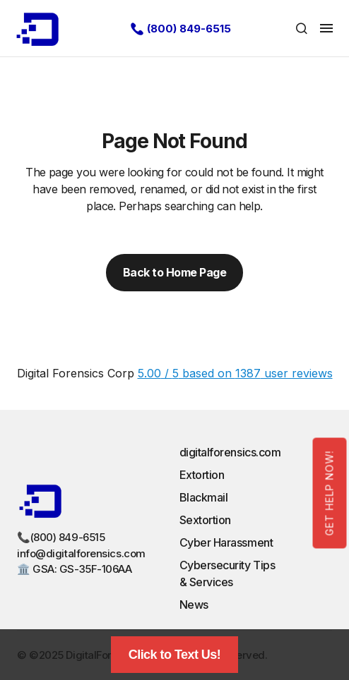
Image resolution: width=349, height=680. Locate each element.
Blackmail (203, 497)
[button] (302, 28)
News (193, 604)
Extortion (202, 475)
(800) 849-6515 (189, 28)
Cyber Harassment (226, 542)
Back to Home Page (175, 272)
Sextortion (205, 520)
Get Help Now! (330, 492)
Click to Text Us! (175, 655)
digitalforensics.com (229, 452)
